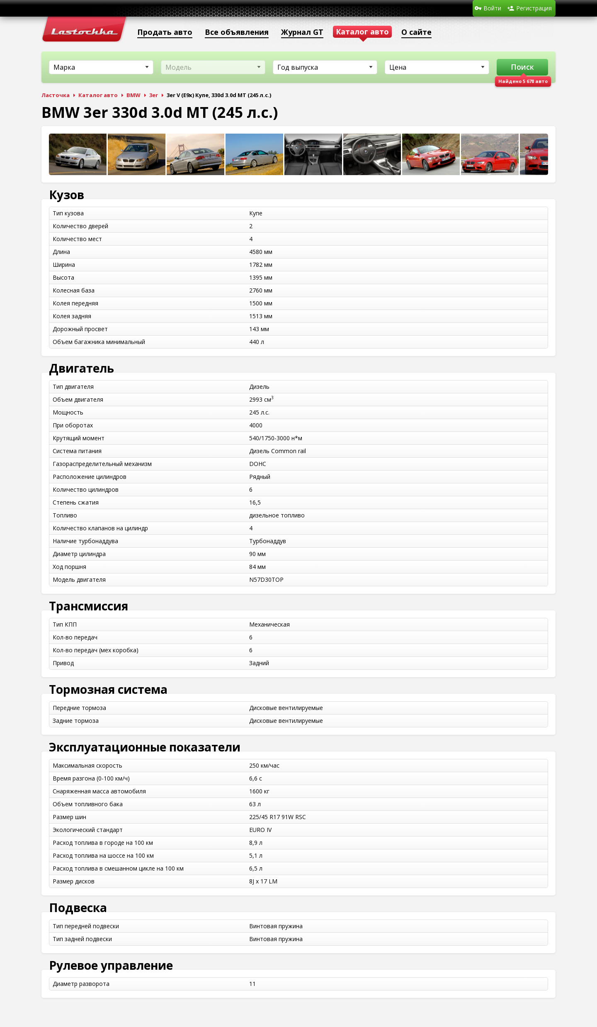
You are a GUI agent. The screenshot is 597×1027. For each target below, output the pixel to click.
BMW (133, 95)
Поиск (522, 67)
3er (153, 95)
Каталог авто (98, 95)
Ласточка (55, 95)
